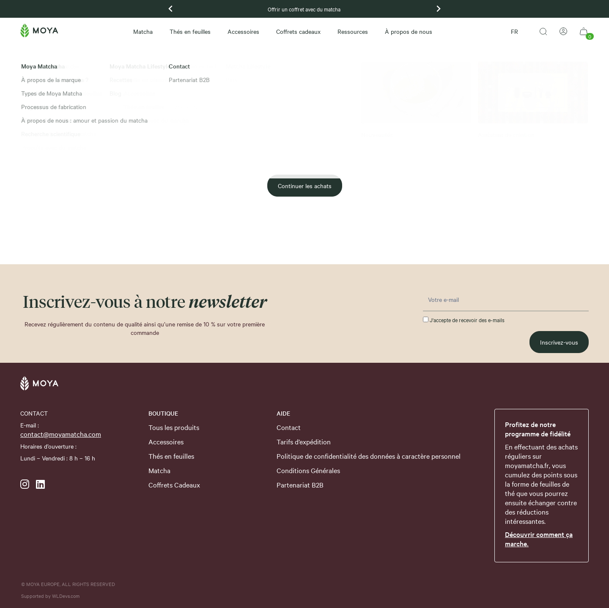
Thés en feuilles (190, 31)
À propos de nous (408, 31)
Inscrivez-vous (559, 342)
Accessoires (243, 31)
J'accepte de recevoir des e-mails (464, 319)
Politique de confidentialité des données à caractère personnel (369, 455)
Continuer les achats (305, 185)
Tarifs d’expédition (304, 441)
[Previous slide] (170, 8)
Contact (289, 427)
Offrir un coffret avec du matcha (305, 9)
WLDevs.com (66, 595)
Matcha (143, 31)
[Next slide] (438, 8)
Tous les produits (173, 427)
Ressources (352, 31)
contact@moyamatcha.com (60, 433)
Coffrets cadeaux (298, 31)
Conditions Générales (308, 470)
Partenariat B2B (300, 484)
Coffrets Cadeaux (174, 484)
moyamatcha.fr (527, 465)
